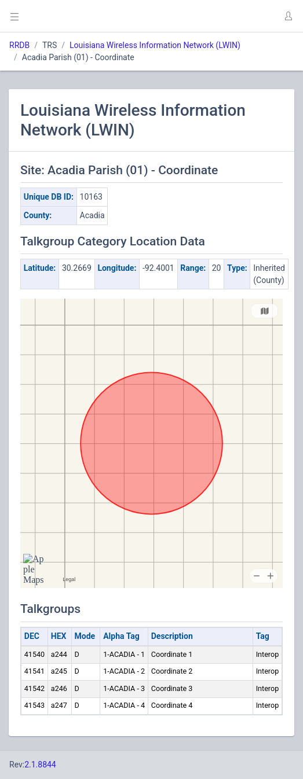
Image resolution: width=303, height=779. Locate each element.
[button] (288, 16)
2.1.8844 (40, 764)
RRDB (19, 45)
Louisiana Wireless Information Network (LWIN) (155, 45)
